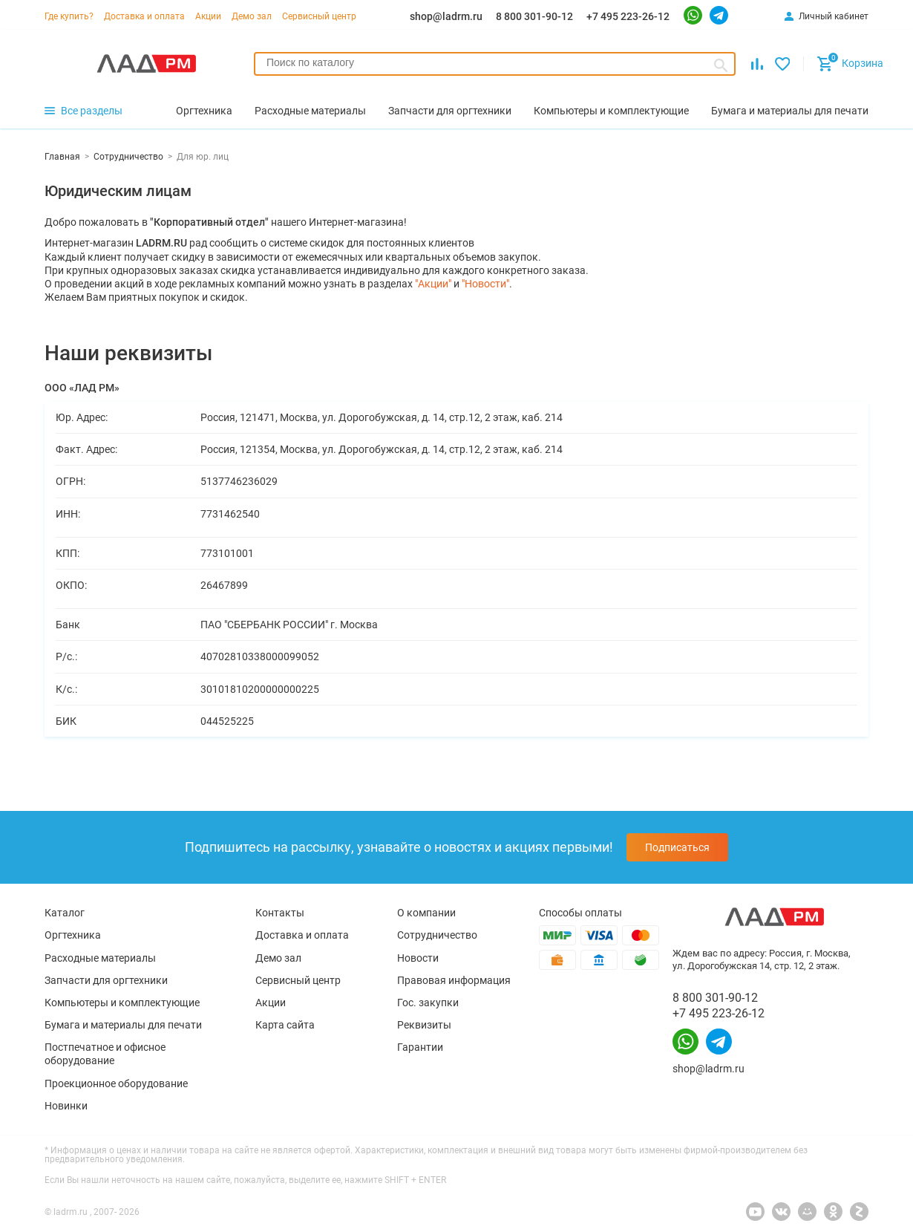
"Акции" (433, 284)
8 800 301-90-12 (534, 16)
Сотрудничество (437, 935)
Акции (208, 16)
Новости (418, 958)
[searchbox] (494, 62)
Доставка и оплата (144, 16)
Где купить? (69, 16)
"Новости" (485, 284)
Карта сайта (285, 1025)
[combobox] (495, 64)
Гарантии (420, 1047)
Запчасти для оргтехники (106, 980)
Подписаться (677, 847)
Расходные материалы (100, 958)
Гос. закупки (428, 1002)
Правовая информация (454, 980)
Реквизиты (424, 1025)
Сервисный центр (319, 16)
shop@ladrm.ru (446, 16)
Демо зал (252, 16)
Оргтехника (73, 935)
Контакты (279, 913)
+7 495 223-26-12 (628, 16)
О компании (426, 913)
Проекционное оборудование (116, 1083)
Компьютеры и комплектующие (122, 1002)
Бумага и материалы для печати (123, 1025)
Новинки (66, 1106)
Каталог (65, 913)
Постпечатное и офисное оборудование (105, 1053)
